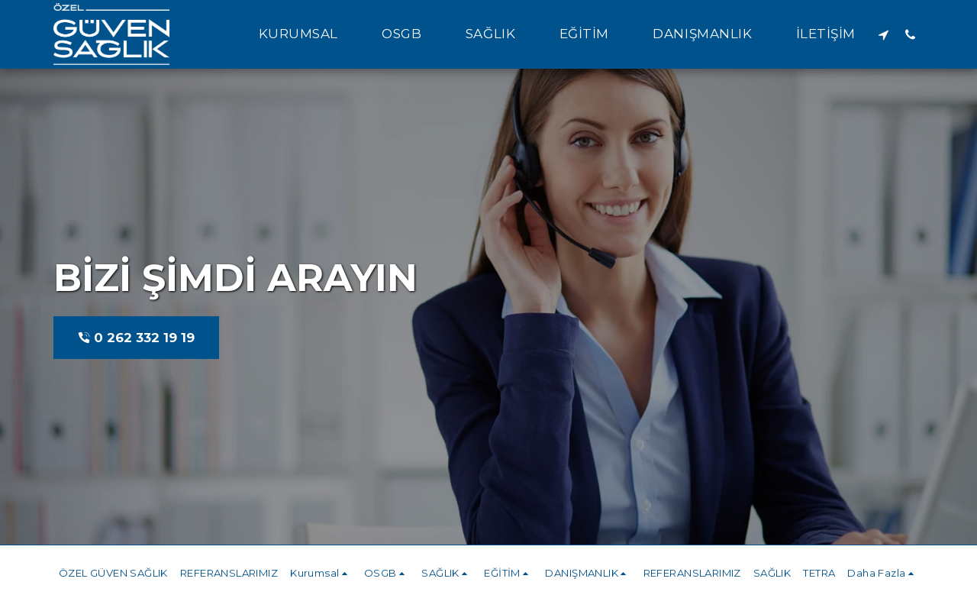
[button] (307, 34)
